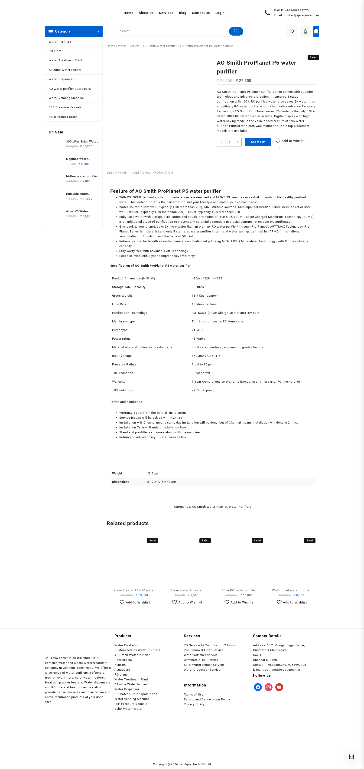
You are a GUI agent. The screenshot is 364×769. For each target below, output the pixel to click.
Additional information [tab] (152, 172)
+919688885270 (297, 10)
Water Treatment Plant (65, 60)
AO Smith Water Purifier (160, 46)
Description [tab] (117, 172)
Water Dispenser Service (202, 669)
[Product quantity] (229, 142)
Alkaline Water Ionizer (65, 70)
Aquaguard (122, 669)
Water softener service (201, 655)
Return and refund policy (137, 437)
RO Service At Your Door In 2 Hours (210, 645)
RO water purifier (246, 106)
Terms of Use (194, 694)
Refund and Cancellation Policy (207, 699)
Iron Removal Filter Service (204, 650)
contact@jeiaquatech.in (301, 15)
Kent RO (120, 664)
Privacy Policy (194, 704)
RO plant (55, 51)
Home (111, 46)
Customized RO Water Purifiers (137, 650)
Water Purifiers (60, 41)
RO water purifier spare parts (70, 88)
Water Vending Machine (66, 98)
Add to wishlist (278, 148)
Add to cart (258, 142)
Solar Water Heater (63, 117)
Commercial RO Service (201, 660)
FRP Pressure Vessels (65, 107)
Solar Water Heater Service (204, 664)
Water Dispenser (61, 79)
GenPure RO (123, 660)
